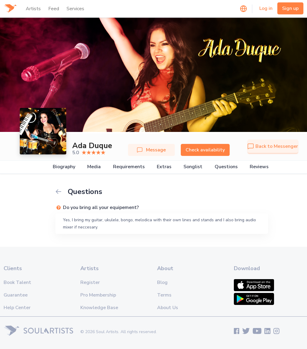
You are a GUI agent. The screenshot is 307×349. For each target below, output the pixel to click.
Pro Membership (98, 295)
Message (151, 150)
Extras (164, 167)
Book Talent (17, 282)
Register (90, 282)
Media (94, 167)
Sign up (290, 8)
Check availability (205, 150)
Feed (53, 8)
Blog (162, 282)
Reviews (259, 167)
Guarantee (16, 295)
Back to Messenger (273, 146)
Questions (226, 167)
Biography (64, 167)
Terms (164, 295)
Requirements (129, 167)
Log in (266, 8)
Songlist (192, 167)
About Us (167, 308)
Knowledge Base (99, 308)
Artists (33, 8)
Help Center (17, 308)
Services (75, 8)
